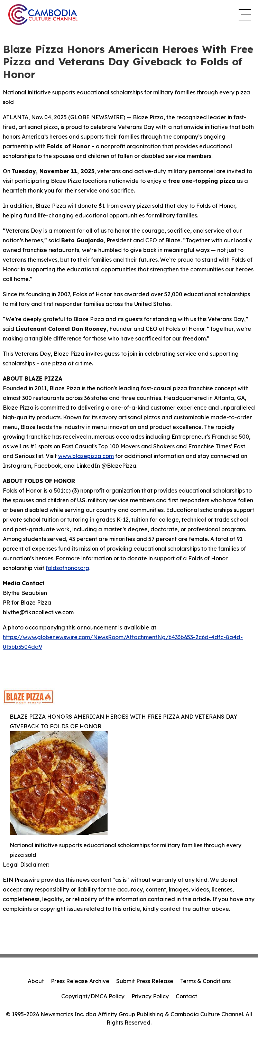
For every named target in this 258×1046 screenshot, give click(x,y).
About (36, 981)
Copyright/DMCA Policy (93, 996)
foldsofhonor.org (67, 567)
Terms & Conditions (205, 981)
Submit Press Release (144, 981)
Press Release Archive (80, 981)
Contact (186, 996)
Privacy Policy (150, 996)
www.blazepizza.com (86, 455)
